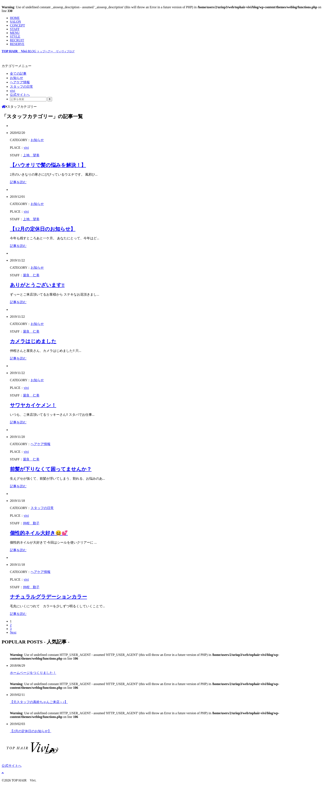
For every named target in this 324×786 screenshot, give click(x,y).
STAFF (15, 29)
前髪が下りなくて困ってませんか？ (51, 469)
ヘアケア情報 (20, 82)
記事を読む (18, 182)
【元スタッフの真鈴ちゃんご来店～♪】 (39, 702)
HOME (15, 18)
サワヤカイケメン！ (33, 405)
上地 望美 (31, 155)
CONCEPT (17, 25)
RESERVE (17, 44)
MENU (15, 33)
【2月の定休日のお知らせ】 (30, 731)
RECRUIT (17, 40)
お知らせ (16, 78)
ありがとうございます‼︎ (37, 285)
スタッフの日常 (21, 86)
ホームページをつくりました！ (33, 673)
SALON (15, 21)
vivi (12, 90)
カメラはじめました (33, 341)
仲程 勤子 (31, 523)
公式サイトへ (20, 94)
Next (13, 632)
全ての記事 (18, 73)
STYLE (15, 36)
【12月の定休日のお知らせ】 (42, 229)
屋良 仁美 (31, 275)
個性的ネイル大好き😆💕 (39, 533)
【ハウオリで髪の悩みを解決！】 (48, 165)
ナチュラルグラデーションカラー (48, 596)
